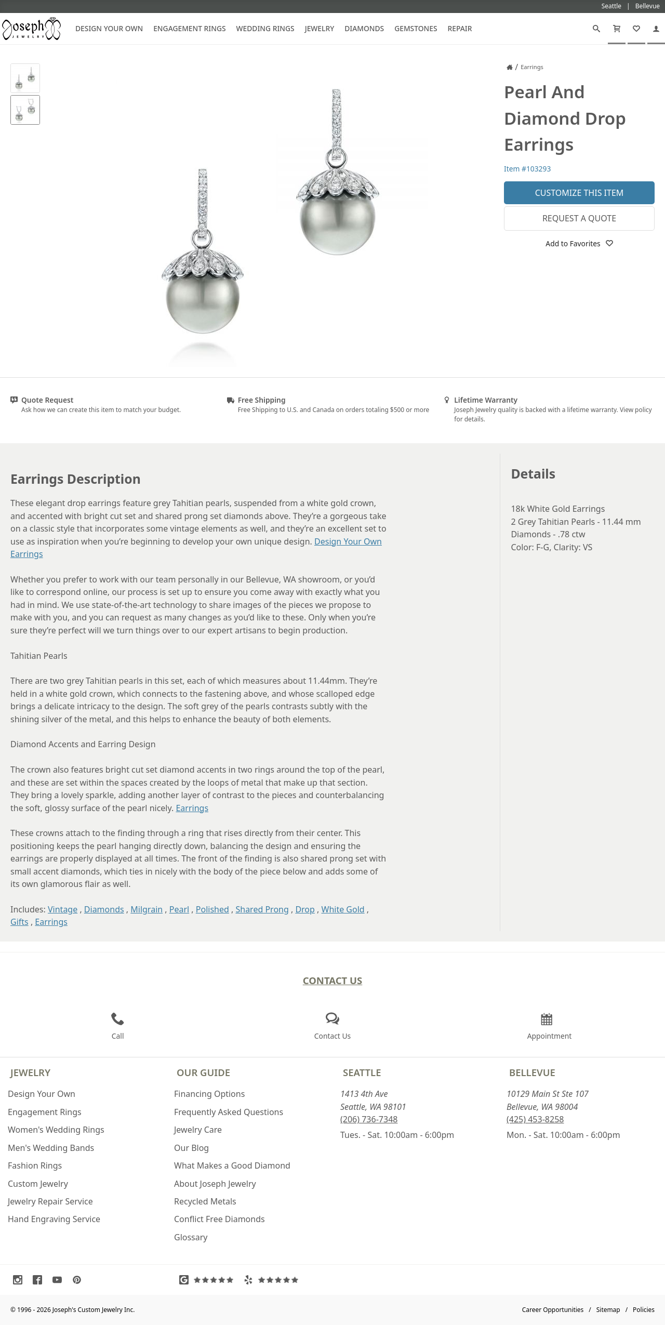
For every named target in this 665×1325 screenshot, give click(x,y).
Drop (305, 909)
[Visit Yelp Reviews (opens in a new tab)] (273, 1279)
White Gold (343, 909)
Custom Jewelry (38, 1183)
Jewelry (320, 28)
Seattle (362, 1072)
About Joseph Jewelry (215, 1183)
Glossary (191, 1237)
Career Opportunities (553, 1309)
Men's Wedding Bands (51, 1148)
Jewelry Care (198, 1129)
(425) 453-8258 (535, 1119)
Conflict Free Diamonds (219, 1219)
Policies (644, 1309)
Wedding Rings (265, 28)
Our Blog (191, 1148)
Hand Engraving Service (54, 1219)
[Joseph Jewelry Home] (510, 67)
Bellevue (532, 1072)
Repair (460, 28)
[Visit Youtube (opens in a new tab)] (59, 1280)
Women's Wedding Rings (56, 1129)
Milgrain (146, 909)
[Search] (596, 28)
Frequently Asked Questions (228, 1112)
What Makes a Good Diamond (232, 1165)
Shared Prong (261, 909)
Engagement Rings (189, 28)
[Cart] (617, 28)
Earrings (192, 808)
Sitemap (608, 1309)
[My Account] (656, 28)
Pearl (179, 909)
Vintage (62, 909)
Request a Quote (579, 218)
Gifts (19, 922)
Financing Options (209, 1093)
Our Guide (203, 1072)
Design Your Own (109, 28)
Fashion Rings (35, 1165)
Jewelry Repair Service (50, 1201)
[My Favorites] (636, 28)
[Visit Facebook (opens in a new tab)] (40, 1280)
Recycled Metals (205, 1201)
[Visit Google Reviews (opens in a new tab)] (208, 1279)
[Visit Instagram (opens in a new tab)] (20, 1280)
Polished (212, 909)
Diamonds (364, 28)
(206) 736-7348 (368, 1119)
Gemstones (415, 28)
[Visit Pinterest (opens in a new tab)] (79, 1280)
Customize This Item (579, 192)
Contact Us (333, 980)
